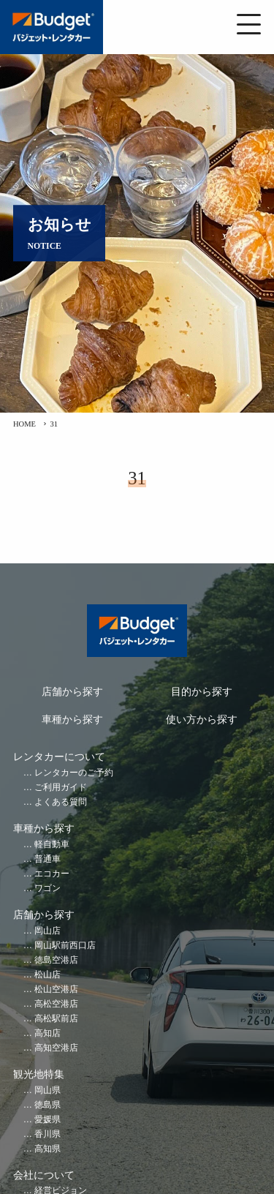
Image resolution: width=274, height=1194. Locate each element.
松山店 (47, 975)
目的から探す (201, 691)
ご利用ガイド (60, 787)
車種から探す (72, 719)
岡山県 (47, 1090)
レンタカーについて (59, 756)
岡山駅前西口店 (65, 945)
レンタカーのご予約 (73, 773)
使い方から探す (201, 719)
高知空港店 (56, 1048)
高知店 (47, 1033)
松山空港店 (56, 989)
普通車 (47, 859)
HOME (24, 424)
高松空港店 (56, 1004)
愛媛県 (47, 1119)
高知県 (47, 1149)
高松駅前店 (56, 1019)
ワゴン (47, 888)
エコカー (51, 874)
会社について (44, 1175)
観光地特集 (38, 1074)
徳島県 (47, 1105)
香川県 (47, 1134)
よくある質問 (60, 802)
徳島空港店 (56, 960)
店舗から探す (72, 691)
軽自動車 (51, 844)
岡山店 (47, 931)
